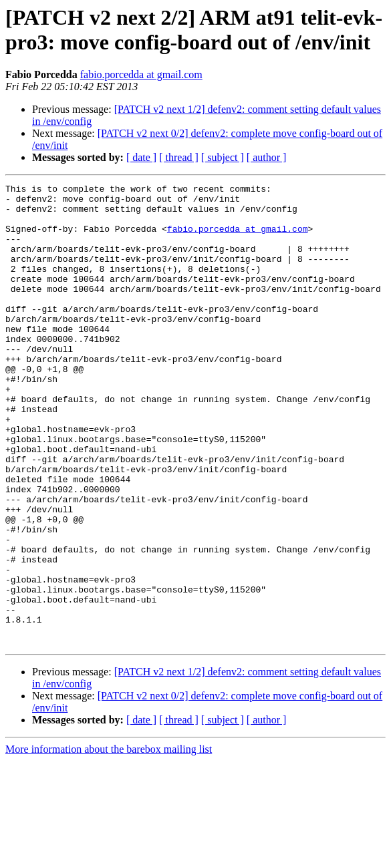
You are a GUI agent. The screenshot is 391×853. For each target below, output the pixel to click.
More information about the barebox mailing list (108, 841)
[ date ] (141, 157)
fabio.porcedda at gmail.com (141, 74)
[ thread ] (179, 157)
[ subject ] (222, 157)
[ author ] (267, 157)
